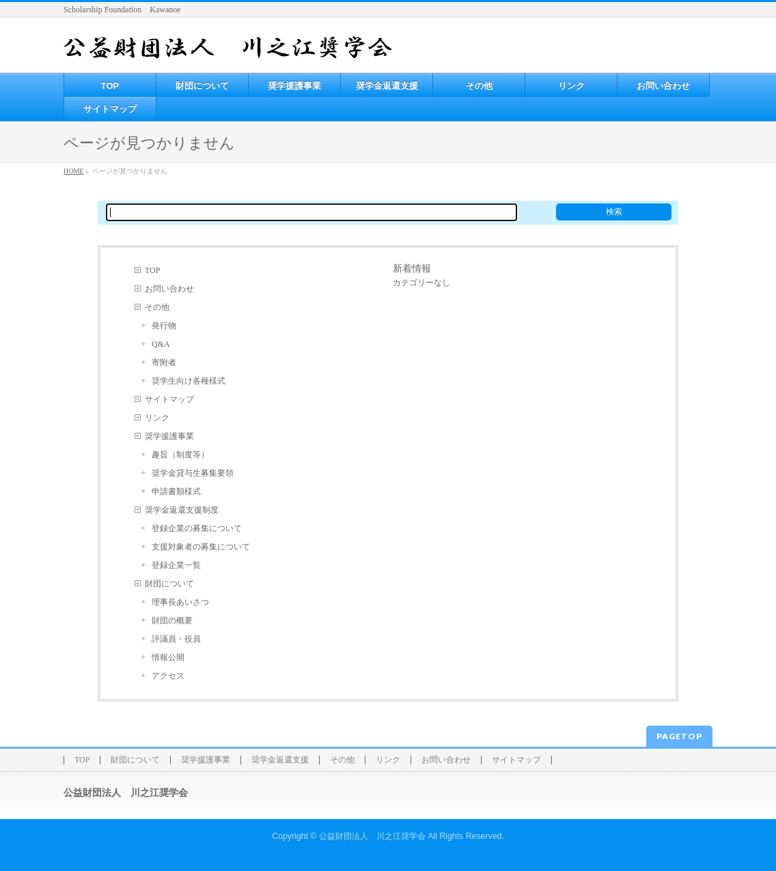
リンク (157, 418)
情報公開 (168, 657)
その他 (157, 307)
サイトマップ (169, 399)
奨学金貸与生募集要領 (193, 473)
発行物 (164, 325)
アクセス (168, 676)
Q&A (161, 344)
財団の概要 (172, 620)
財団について (169, 583)
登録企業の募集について (197, 528)
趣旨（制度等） (180, 454)
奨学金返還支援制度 (182, 510)
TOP (152, 270)
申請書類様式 (176, 491)
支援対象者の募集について (201, 547)
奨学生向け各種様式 (188, 381)
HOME (73, 171)
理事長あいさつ (180, 602)
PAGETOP (679, 736)
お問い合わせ (169, 289)
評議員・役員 (176, 639)
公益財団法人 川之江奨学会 (372, 836)
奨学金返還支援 (280, 760)
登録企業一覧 (176, 565)
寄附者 (164, 362)
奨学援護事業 (169, 436)
